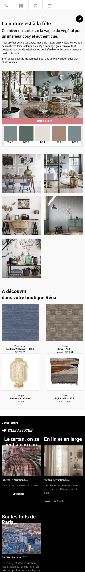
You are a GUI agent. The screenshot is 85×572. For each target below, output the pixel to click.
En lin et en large (63, 439)
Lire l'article (18, 493)
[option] (42, 94)
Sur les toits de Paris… (19, 519)
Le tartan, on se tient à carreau (21, 441)
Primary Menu (50, 5)
